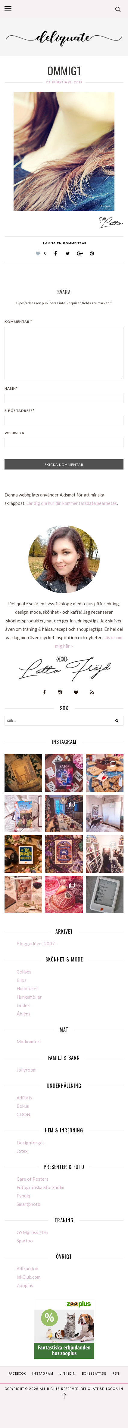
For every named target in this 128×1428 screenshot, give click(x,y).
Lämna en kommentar (65, 243)
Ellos (22, 980)
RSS (116, 1373)
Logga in (114, 1389)
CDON (23, 1114)
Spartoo (25, 1240)
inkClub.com (28, 1277)
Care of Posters (32, 1179)
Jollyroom (26, 1069)
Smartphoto (28, 1204)
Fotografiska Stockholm (40, 1187)
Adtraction (27, 1268)
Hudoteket (27, 988)
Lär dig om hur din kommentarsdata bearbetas (71, 503)
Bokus (23, 1106)
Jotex (22, 1151)
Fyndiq (23, 1195)
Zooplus (25, 1285)
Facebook (17, 1373)
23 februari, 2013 (64, 82)
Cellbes (24, 971)
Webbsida (14, 433)
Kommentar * (18, 321)
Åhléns (23, 1013)
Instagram (42, 1373)
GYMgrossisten (32, 1232)
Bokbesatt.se (94, 1373)
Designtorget (30, 1142)
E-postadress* (20, 411)
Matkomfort (29, 1041)
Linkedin (68, 1373)
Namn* (11, 388)
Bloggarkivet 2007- (37, 943)
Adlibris (24, 1097)
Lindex (23, 1005)
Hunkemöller (29, 997)
